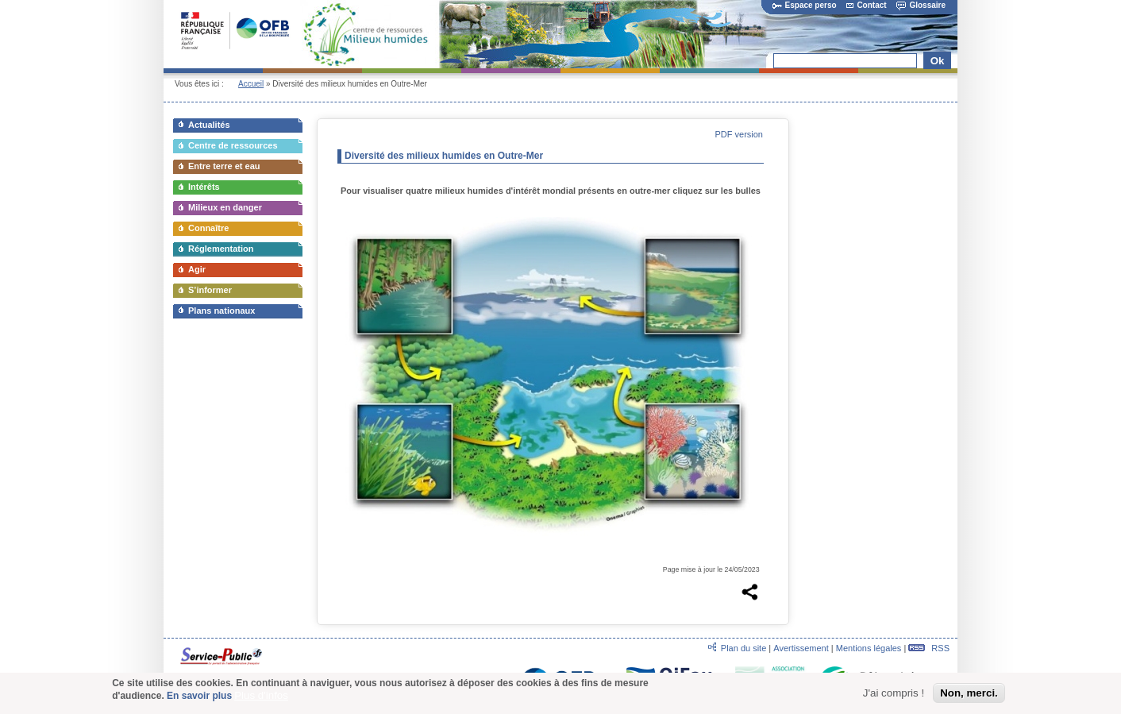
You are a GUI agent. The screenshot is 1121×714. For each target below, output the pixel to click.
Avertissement (801, 648)
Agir (197, 269)
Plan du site (743, 648)
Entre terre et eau (224, 166)
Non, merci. (969, 695)
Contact (866, 5)
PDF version (739, 134)
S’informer (210, 290)
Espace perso (804, 5)
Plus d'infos (261, 698)
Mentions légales (869, 648)
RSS (929, 648)
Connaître (208, 228)
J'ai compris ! (893, 695)
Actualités (209, 124)
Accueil (251, 83)
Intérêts (204, 186)
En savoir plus (199, 698)
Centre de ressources (233, 145)
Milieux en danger (225, 207)
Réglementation (221, 248)
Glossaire (921, 5)
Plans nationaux (221, 310)
